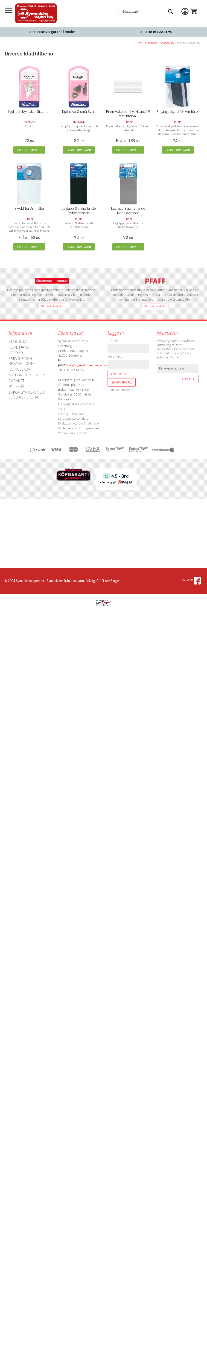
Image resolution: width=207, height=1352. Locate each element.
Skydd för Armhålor (29, 208)
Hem (139, 42)
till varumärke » (52, 306)
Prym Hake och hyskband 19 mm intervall (128, 113)
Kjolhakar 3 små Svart (79, 111)
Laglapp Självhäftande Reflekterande (79, 210)
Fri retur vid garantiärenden (54, 32)
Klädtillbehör (167, 42)
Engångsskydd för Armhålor (178, 111)
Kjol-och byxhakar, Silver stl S (29, 113)
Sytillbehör (151, 42)
